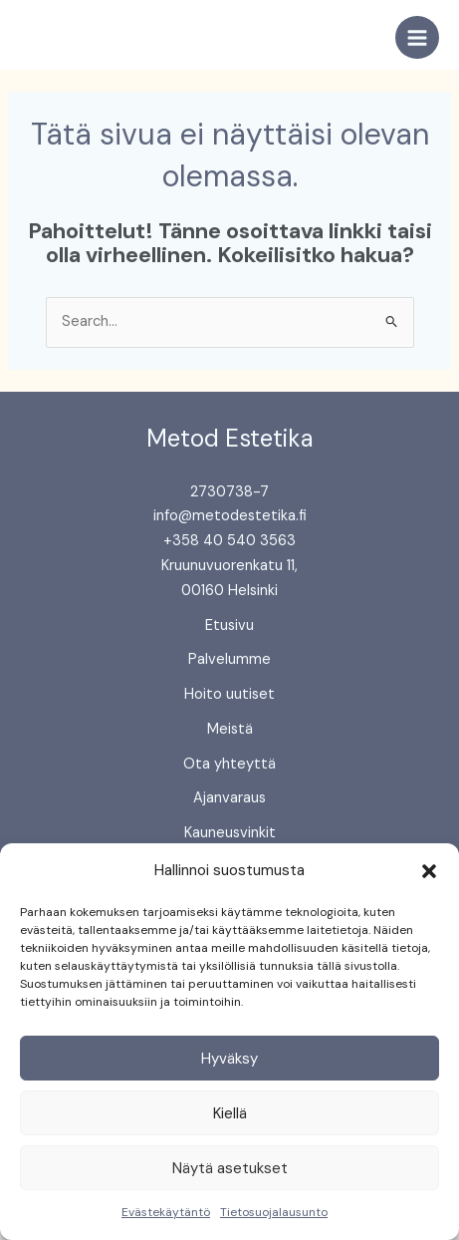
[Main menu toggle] (417, 38)
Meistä (230, 729)
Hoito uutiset (229, 694)
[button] (429, 871)
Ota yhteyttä (229, 764)
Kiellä (230, 1113)
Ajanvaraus (229, 797)
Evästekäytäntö (165, 1212)
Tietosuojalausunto (274, 1212)
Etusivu (229, 625)
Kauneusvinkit (230, 832)
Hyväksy (229, 1059)
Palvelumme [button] (229, 659)
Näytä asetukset (230, 1168)
